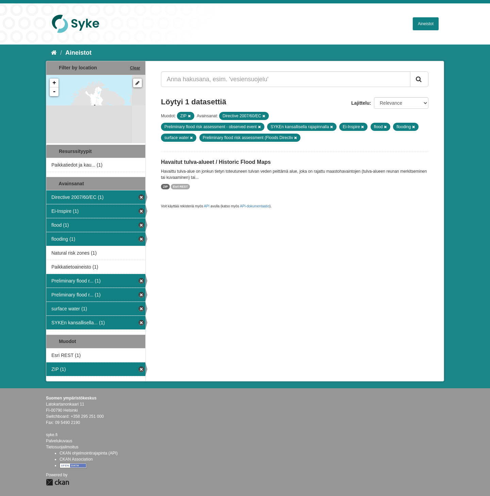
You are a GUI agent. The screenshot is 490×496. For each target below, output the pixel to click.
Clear (135, 68)
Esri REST (180, 186)
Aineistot (426, 23)
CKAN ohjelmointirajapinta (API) (89, 453)
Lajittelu (360, 103)
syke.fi (52, 434)
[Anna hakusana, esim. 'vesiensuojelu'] (285, 79)
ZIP (165, 186)
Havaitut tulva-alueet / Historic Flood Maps (216, 162)
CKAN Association (76, 459)
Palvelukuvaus (59, 441)
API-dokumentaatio (255, 206)
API (206, 206)
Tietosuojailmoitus (62, 447)
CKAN (57, 482)
